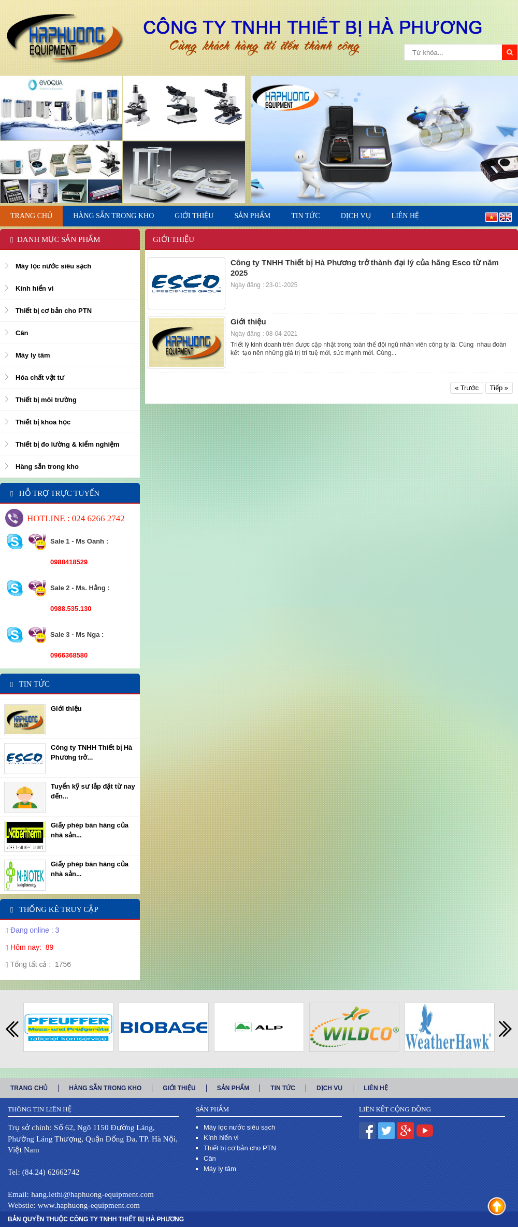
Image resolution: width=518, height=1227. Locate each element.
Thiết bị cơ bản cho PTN (54, 311)
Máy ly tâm (33, 355)
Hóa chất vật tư (40, 377)
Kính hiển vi (34, 288)
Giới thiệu (66, 708)
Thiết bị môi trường (46, 400)
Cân (22, 333)
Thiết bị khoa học (43, 422)
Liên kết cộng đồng (395, 1109)
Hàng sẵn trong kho (47, 466)
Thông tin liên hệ (39, 1109)
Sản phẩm (212, 1109)
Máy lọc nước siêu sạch (53, 266)
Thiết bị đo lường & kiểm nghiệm (68, 444)
